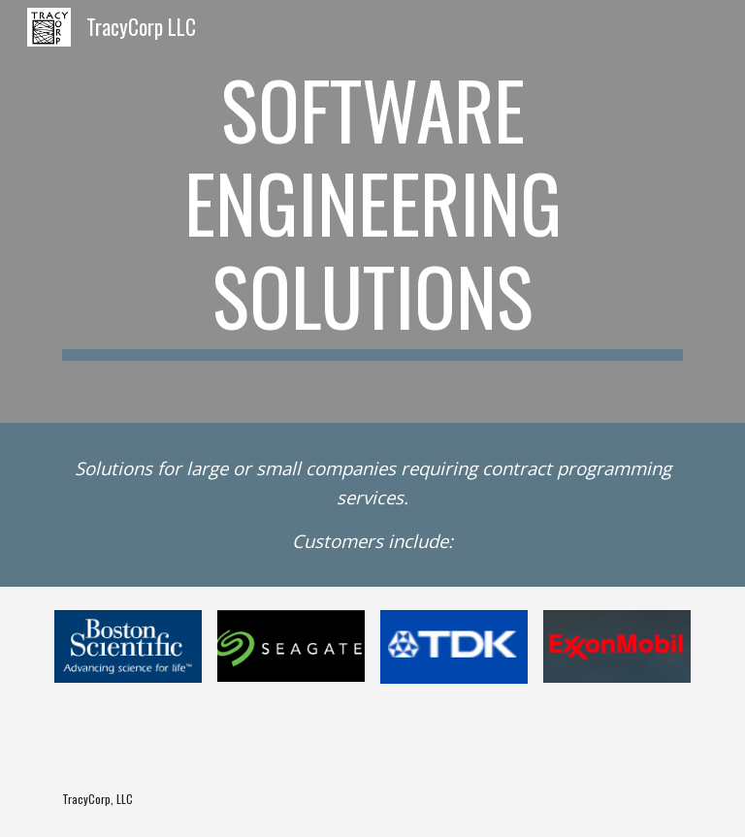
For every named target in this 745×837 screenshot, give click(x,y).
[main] (372, 211)
